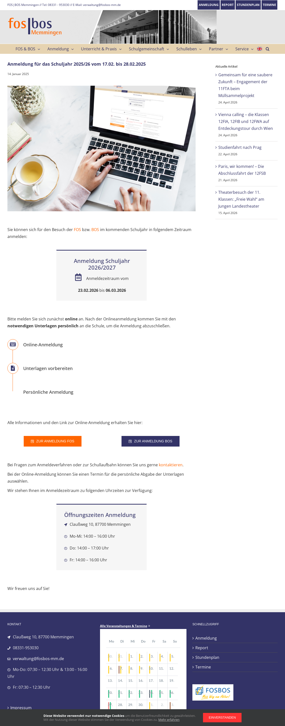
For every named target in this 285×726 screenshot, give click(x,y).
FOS (77, 229)
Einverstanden (222, 717)
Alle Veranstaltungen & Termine (123, 626)
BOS (95, 229)
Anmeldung (206, 638)
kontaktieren (171, 465)
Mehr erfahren (169, 719)
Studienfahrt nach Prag (240, 147)
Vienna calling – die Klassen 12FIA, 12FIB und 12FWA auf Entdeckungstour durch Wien (245, 121)
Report (201, 647)
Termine (203, 667)
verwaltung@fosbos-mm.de (38, 658)
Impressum (21, 707)
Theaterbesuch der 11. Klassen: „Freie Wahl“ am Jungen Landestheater (241, 199)
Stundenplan (207, 657)
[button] (267, 49)
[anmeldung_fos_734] (101, 149)
